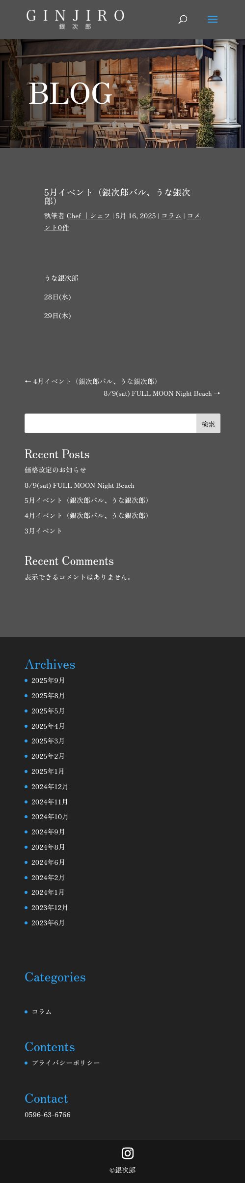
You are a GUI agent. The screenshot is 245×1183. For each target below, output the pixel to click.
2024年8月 (48, 847)
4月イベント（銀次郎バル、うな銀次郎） (88, 515)
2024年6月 (48, 862)
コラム (171, 215)
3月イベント (44, 530)
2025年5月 (48, 710)
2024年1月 (48, 892)
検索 (208, 424)
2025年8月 (48, 695)
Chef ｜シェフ (88, 215)
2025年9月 (48, 680)
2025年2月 (48, 756)
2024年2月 (48, 877)
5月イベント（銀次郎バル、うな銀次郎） (88, 500)
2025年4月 (48, 726)
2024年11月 (49, 801)
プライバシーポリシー (65, 1062)
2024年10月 (50, 816)
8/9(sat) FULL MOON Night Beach (80, 485)
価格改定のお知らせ (55, 469)
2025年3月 (48, 740)
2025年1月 (48, 771)
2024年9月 (48, 831)
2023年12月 (50, 907)
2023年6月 (48, 922)
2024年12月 (50, 786)
